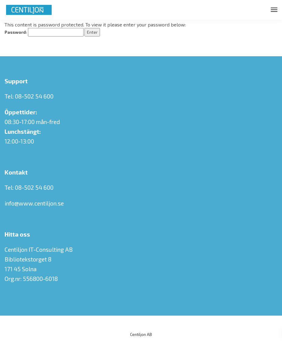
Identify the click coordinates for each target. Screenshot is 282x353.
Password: (44, 32)
